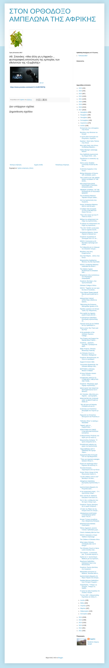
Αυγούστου (84, 123)
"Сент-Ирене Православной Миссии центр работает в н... (89, 294)
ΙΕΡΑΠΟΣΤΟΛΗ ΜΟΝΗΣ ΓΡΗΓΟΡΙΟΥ (87, 524)
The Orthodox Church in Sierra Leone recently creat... (89, 549)
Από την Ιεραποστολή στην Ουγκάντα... (88, 201)
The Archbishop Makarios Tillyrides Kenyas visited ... (89, 196)
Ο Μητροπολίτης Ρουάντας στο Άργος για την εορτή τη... (89, 436)
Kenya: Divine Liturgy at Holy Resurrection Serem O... (89, 473)
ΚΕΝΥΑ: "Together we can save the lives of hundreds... (89, 289)
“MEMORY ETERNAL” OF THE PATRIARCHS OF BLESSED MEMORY (90, 191)
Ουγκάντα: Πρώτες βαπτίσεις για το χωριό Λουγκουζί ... (89, 505)
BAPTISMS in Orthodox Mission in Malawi (87, 369)
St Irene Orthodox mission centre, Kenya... (88, 374)
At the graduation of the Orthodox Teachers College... (87, 334)
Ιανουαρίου (84, 614)
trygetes (92, 639)
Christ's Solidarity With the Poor (89, 532)
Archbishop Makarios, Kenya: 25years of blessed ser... (89, 233)
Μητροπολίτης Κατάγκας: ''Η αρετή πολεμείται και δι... (88, 441)
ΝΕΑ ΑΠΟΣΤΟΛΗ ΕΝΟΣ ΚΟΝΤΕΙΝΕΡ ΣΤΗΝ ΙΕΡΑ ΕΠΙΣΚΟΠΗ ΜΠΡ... (88, 185)
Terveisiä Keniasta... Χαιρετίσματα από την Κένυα (89, 468)
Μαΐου (82, 603)
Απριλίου (83, 606)
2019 (80, 104)
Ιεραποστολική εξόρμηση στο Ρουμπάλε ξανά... (89, 488)
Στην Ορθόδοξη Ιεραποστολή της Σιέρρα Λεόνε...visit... (89, 155)
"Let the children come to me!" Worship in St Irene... (89, 477)
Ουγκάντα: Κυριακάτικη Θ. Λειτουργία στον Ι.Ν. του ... (89, 237)
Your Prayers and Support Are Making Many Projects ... (89, 339)
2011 (80, 630)
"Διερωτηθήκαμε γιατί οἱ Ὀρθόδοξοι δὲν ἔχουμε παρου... (88, 450)
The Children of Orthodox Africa (89, 539)
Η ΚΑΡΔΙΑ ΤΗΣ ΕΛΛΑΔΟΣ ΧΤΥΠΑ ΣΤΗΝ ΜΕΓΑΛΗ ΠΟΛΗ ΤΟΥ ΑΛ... (88, 210)
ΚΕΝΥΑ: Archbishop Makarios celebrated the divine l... (89, 265)
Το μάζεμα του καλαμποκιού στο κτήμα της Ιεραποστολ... (90, 224)
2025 (80, 88)
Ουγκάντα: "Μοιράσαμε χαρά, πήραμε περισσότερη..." (89, 384)
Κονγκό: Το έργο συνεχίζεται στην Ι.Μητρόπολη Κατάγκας (89, 520)
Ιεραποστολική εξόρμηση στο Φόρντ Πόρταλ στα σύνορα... (89, 577)
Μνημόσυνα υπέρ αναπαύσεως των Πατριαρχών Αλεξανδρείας (89, 276)
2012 (80, 628)
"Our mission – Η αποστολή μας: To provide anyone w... (89, 553)
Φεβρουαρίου (84, 611)
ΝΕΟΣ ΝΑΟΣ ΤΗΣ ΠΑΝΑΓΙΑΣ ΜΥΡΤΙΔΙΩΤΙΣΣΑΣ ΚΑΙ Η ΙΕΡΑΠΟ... (89, 389)
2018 (80, 107)
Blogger (60, 658)
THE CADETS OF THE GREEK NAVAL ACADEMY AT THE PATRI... (89, 179)
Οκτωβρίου (84, 117)
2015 (80, 620)
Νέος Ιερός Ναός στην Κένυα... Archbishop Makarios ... (89, 146)
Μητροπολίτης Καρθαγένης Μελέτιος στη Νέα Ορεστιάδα (89, 261)
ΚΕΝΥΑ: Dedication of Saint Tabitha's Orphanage (88, 536)
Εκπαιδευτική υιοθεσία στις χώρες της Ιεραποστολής (88, 445)
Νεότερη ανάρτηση (15, 165)
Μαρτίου (83, 608)
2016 (80, 617)
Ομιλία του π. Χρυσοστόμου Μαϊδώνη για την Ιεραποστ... (89, 557)
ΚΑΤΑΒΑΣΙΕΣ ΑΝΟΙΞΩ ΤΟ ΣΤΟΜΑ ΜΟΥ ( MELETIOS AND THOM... (89, 379)
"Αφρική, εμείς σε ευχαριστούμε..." (86, 426)
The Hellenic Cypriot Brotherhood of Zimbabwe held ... (89, 270)
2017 (80, 110)
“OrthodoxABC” (83, 56)
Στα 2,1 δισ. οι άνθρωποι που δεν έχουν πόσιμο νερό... (89, 501)
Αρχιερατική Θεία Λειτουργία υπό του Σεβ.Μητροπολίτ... (89, 455)
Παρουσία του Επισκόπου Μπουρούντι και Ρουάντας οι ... (89, 416)
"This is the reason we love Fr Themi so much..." (89, 215)
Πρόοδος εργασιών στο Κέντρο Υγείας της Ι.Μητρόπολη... (89, 309)
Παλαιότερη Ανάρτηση (62, 165)
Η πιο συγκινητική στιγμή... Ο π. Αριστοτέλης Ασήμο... (90, 492)
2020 (80, 102)
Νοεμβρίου (83, 115)
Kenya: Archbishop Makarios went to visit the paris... (89, 205)
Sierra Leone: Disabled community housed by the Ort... (89, 164)
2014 (80, 622)
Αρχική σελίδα (38, 165)
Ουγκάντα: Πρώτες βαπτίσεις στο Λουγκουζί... (89, 568)
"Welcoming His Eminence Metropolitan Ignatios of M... (89, 305)
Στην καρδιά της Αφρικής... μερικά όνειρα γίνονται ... (88, 314)
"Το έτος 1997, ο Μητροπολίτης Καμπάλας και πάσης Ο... (89, 596)
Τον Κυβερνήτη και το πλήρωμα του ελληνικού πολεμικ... (89, 248)
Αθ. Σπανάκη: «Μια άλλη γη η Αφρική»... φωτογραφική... (89, 395)
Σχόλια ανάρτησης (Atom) (25, 168)
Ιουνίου (82, 600)
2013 (80, 625)
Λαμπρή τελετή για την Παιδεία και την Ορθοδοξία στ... (89, 324)
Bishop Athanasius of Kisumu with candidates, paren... (89, 174)
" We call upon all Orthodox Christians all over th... (88, 405)
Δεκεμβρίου (84, 112)
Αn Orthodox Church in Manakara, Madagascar (88, 354)
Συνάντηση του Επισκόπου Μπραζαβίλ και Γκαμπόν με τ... (89, 410)
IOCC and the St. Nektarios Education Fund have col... (89, 496)
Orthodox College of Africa (88, 285)
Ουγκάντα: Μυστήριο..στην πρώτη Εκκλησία (88, 281)
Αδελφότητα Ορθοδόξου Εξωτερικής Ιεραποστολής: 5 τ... (89, 482)
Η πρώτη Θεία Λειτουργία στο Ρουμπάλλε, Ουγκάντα (89, 137)
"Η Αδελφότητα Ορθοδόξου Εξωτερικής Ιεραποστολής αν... (89, 319)
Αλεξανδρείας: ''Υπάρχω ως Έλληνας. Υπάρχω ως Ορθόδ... (88, 586)
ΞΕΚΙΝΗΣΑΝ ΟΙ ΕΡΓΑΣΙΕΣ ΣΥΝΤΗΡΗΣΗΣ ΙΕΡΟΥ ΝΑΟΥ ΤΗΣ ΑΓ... (88, 515)
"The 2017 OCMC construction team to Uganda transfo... (89, 228)
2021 (80, 99)
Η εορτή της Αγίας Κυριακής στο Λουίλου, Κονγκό (90, 591)
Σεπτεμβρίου (84, 120)
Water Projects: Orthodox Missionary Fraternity (88, 349)
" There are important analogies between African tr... (89, 460)
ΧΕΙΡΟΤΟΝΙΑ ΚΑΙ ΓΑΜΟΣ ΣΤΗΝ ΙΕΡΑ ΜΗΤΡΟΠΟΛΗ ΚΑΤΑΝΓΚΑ (89, 431)
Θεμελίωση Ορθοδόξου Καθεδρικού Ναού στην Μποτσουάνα (88, 563)
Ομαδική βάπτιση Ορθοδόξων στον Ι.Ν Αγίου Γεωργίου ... (89, 581)
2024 (80, 91)
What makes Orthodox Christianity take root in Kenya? (88, 543)
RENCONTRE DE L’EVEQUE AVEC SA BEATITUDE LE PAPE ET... (89, 400)
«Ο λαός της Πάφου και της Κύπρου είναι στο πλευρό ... (89, 509)
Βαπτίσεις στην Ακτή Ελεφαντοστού (86, 252)
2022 (80, 96)
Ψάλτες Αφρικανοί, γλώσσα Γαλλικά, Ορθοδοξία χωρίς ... (89, 528)
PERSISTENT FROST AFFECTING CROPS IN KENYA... (88, 300)
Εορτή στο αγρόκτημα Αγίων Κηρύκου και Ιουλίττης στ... (89, 464)
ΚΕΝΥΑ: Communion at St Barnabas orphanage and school (88, 242)
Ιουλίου (82, 125)
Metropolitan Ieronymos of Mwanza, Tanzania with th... (89, 572)
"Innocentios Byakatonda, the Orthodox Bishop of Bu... (89, 365)
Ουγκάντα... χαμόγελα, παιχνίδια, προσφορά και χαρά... (88, 344)
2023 (80, 93)
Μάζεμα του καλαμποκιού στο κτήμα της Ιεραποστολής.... (89, 220)
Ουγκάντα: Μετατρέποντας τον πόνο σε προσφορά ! (89, 358)
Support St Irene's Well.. (87, 362)
